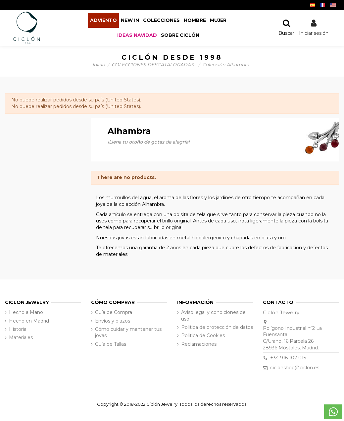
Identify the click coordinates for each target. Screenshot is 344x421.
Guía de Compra (113, 312)
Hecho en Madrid (29, 321)
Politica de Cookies (203, 335)
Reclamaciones (199, 344)
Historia (17, 329)
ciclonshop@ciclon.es (294, 368)
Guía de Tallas (110, 344)
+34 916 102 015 (288, 358)
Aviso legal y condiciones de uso (213, 315)
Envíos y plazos (112, 321)
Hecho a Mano (26, 312)
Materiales (21, 337)
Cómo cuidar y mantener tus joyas (128, 332)
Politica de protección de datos (217, 327)
